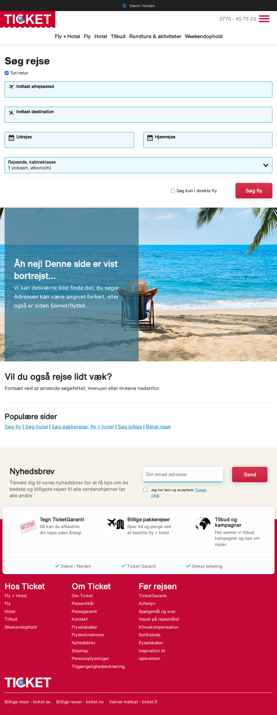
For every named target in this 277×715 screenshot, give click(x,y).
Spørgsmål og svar (157, 611)
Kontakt (80, 619)
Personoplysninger (90, 658)
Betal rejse (158, 426)
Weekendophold (204, 36)
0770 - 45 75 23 (238, 18)
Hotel (100, 36)
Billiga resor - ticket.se (27, 702)
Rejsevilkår (83, 603)
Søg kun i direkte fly (194, 191)
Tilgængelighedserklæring (98, 666)
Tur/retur (16, 73)
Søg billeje (130, 426)
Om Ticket (82, 596)
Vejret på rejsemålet (159, 619)
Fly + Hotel (67, 36)
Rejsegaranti (84, 611)
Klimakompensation (159, 627)
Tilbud (118, 36)
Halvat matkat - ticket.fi (133, 702)
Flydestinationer (88, 635)
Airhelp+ (147, 603)
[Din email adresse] (183, 474)
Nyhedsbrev (83, 643)
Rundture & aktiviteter (155, 36)
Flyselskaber (84, 627)
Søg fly (254, 190)
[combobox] (142, 92)
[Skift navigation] (264, 19)
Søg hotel (36, 426)
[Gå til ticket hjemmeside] (27, 18)
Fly (87, 36)
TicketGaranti (153, 596)
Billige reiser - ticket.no (80, 702)
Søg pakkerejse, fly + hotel (83, 426)
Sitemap (80, 651)
